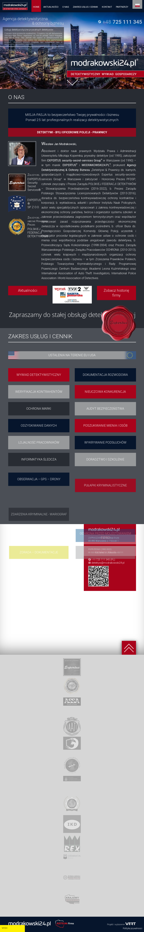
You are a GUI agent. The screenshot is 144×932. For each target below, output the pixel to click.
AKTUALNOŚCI (50, 7)
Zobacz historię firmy (116, 292)
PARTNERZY (122, 7)
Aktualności (27, 290)
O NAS (65, 7)
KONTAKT (107, 7)
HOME (36, 7)
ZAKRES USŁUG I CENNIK (85, 7)
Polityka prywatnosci (132, 928)
